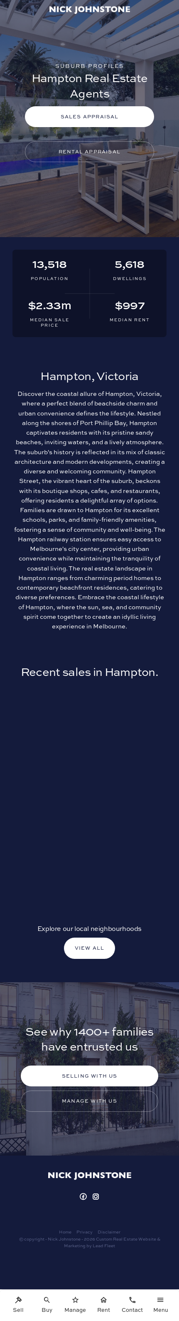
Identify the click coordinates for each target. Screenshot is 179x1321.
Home (65, 1232)
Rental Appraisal (89, 151)
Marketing (75, 1245)
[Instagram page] (96, 1197)
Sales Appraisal (90, 116)
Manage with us (89, 1100)
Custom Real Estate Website (126, 1239)
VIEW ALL (90, 947)
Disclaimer (109, 1232)
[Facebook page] (84, 1197)
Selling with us (90, 1075)
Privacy (84, 1232)
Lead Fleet (104, 1245)
